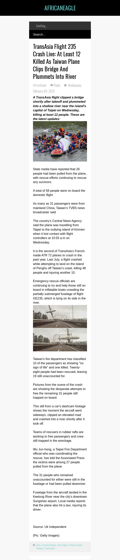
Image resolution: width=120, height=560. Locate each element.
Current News (49, 545)
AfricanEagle (60, 7)
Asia (38, 545)
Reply (57, 85)
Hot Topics (62, 545)
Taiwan (39, 548)
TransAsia (50, 548)
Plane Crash (75, 545)
